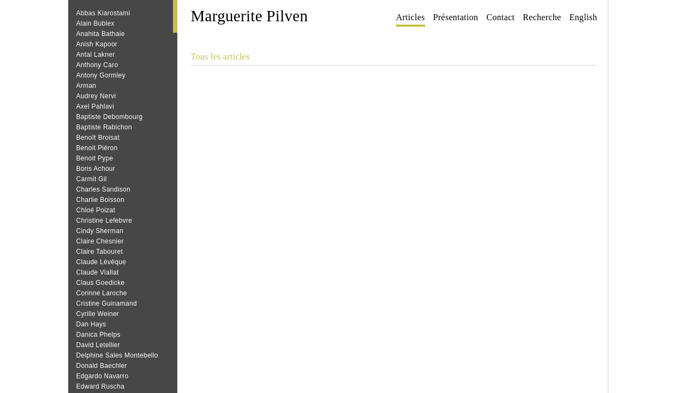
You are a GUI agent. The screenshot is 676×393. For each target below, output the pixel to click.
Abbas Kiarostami (103, 13)
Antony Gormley (100, 75)
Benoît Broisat (98, 137)
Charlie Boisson (100, 200)
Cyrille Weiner (97, 314)
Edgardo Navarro (102, 376)
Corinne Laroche (101, 293)
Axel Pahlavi (95, 106)
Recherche (542, 17)
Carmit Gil (91, 179)
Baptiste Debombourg (109, 117)
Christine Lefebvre (104, 220)
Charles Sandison (103, 189)
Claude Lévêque (101, 262)
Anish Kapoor (97, 44)
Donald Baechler (101, 366)
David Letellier (98, 345)
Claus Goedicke (100, 283)
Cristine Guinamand (106, 303)
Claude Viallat (97, 272)
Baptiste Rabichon (104, 127)
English (583, 17)
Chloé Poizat (96, 210)
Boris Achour (96, 168)
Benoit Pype (94, 158)
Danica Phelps (98, 334)
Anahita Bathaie (100, 34)
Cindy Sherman (100, 231)
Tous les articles (220, 56)
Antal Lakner (95, 54)
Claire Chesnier (100, 241)
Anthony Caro (97, 65)
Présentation (455, 17)
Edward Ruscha (100, 386)
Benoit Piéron (97, 148)
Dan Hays (91, 324)
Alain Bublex (95, 23)
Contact (500, 17)
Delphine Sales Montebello (117, 355)
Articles (410, 17)
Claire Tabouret (99, 251)
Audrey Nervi (96, 96)
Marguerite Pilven (249, 16)
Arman (86, 86)
